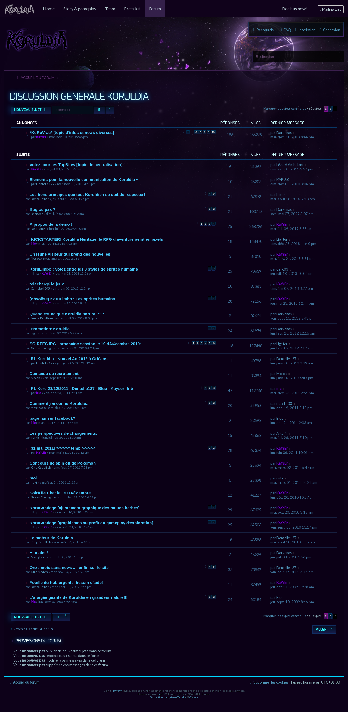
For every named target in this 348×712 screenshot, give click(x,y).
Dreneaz (37, 214)
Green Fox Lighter (44, 348)
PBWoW (116, 690)
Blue (279, 418)
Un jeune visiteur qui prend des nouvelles (70, 254)
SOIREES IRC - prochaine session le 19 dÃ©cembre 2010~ (86, 343)
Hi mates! (39, 552)
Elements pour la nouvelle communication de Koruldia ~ (84, 179)
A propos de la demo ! (51, 224)
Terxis (35, 438)
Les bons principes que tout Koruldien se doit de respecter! (87, 194)
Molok (35, 378)
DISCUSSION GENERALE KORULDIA (79, 96)
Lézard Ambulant (289, 165)
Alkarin (282, 433)
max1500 (38, 408)
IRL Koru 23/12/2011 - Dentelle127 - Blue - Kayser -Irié (81, 388)
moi (33, 478)
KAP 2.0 (282, 179)
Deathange (38, 229)
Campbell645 (40, 288)
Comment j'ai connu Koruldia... (59, 403)
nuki (34, 482)
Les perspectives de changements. (63, 433)
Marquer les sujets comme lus (284, 108)
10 (213, 132)
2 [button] (330, 108)
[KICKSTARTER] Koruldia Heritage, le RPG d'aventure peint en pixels (96, 239)
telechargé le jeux (47, 284)
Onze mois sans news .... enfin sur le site (69, 567)
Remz (280, 194)
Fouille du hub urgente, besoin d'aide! (66, 582)
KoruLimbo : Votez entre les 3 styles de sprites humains (84, 269)
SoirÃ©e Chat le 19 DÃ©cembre (60, 493)
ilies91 (36, 258)
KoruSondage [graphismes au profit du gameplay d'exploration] (91, 522)
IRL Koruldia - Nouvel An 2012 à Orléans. (69, 358)
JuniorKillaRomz (43, 318)
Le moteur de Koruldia (51, 537)
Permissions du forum (38, 641)
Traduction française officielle (168, 697)
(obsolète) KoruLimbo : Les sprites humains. (73, 299)
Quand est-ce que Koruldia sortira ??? (67, 314)
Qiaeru (193, 697)
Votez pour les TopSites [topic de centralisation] (76, 164)
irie (33, 243)
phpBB (161, 693)
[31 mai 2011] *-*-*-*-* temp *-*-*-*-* (62, 448)
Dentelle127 (45, 184)
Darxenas (284, 133)
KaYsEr (41, 137)
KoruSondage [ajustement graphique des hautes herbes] (84, 508)
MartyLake (38, 557)
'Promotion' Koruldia (50, 328)
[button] (335, 108)
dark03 (282, 269)
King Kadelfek (41, 467)
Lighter (281, 239)
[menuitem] (19, 8)
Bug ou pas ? (42, 209)
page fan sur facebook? (52, 418)
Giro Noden (39, 572)
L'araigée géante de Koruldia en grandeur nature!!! (79, 597)
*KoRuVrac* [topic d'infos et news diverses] (72, 132)
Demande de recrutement (54, 373)
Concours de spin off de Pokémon (63, 463)
